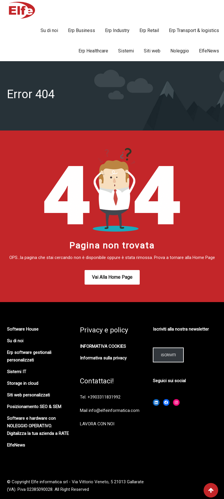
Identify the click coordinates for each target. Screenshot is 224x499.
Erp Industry (117, 30)
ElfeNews (209, 51)
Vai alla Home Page (112, 277)
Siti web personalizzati (28, 395)
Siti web (152, 51)
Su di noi (49, 30)
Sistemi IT (16, 371)
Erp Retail (149, 30)
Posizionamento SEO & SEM (34, 406)
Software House (22, 329)
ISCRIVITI (168, 355)
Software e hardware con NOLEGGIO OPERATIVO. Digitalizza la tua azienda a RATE (38, 426)
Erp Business (81, 30)
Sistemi (126, 51)
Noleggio (179, 51)
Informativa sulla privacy (103, 358)
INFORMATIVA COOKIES (103, 346)
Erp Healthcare (93, 51)
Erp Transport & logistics (194, 30)
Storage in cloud (22, 383)
